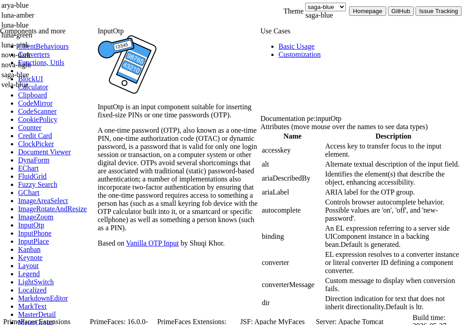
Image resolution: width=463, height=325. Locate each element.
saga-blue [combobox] (319, 15)
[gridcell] (292, 150)
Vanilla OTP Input (152, 243)
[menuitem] (56, 46)
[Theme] (325, 7)
